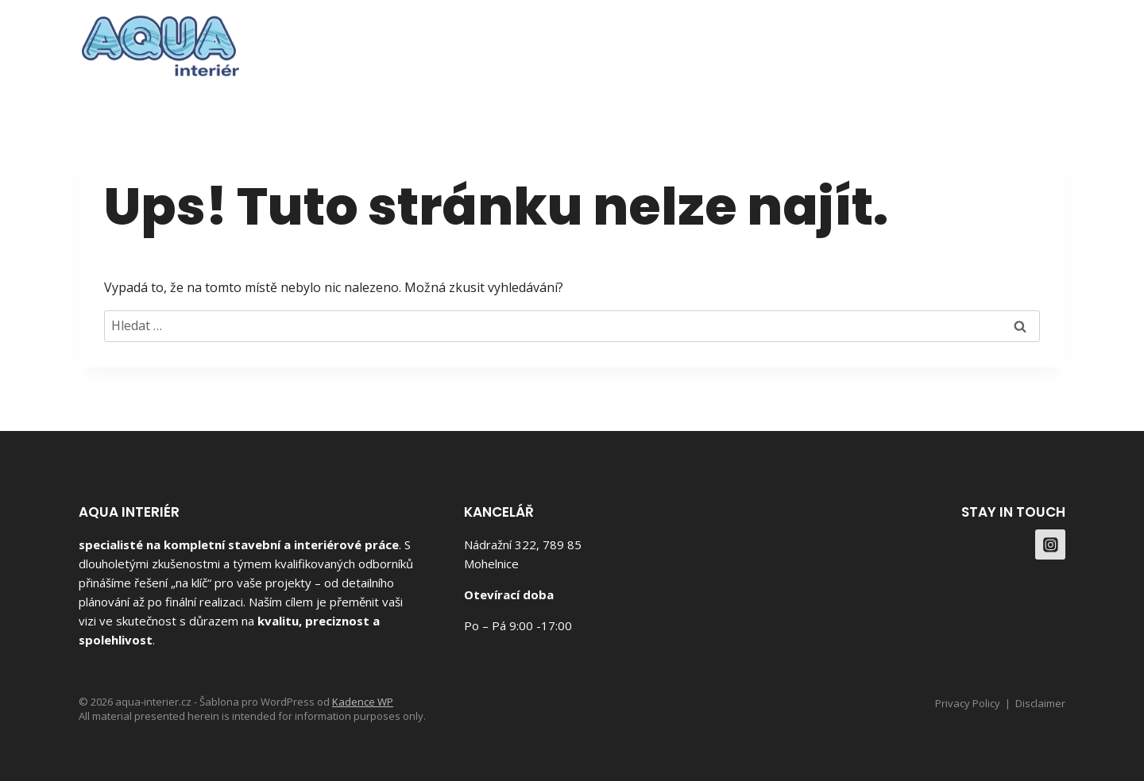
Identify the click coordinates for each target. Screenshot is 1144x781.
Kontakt (969, 40)
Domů (754, 40)
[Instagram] (1047, 40)
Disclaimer (1040, 703)
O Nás (821, 40)
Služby (891, 40)
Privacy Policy (967, 703)
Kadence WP (362, 701)
